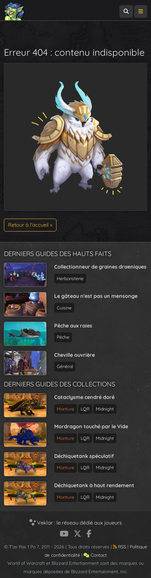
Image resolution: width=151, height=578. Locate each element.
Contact (95, 555)
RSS (119, 547)
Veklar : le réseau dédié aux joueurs (75, 522)
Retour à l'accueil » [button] (30, 225)
